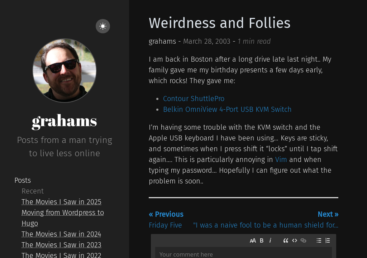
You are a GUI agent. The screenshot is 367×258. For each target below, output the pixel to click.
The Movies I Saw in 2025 (61, 201)
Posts (22, 180)
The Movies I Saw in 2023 (61, 244)
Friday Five (166, 219)
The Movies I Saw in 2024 (61, 234)
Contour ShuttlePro (193, 98)
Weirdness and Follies (220, 23)
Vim (281, 159)
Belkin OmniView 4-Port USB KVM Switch (227, 109)
